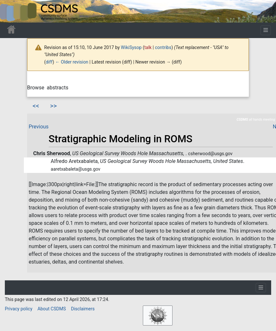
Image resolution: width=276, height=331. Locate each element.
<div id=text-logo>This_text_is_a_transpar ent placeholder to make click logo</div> (10, 11)
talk (148, 47)
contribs (163, 47)
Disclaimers (82, 308)
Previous (39, 127)
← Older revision (71, 62)
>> (53, 106)
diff (49, 62)
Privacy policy (18, 308)
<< (36, 106)
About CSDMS (51, 308)
